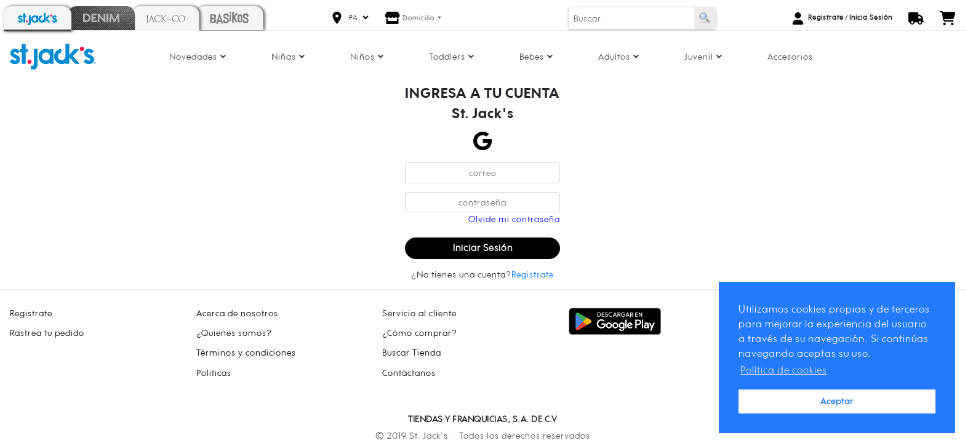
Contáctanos (409, 372)
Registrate (826, 17)
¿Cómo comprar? (419, 332)
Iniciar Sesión (483, 247)
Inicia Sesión (870, 17)
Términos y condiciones (246, 352)
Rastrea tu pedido (47, 332)
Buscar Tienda (411, 352)
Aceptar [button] (837, 401)
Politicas (213, 372)
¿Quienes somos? (234, 332)
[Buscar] (631, 18)
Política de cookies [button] (783, 370)
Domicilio (419, 18)
